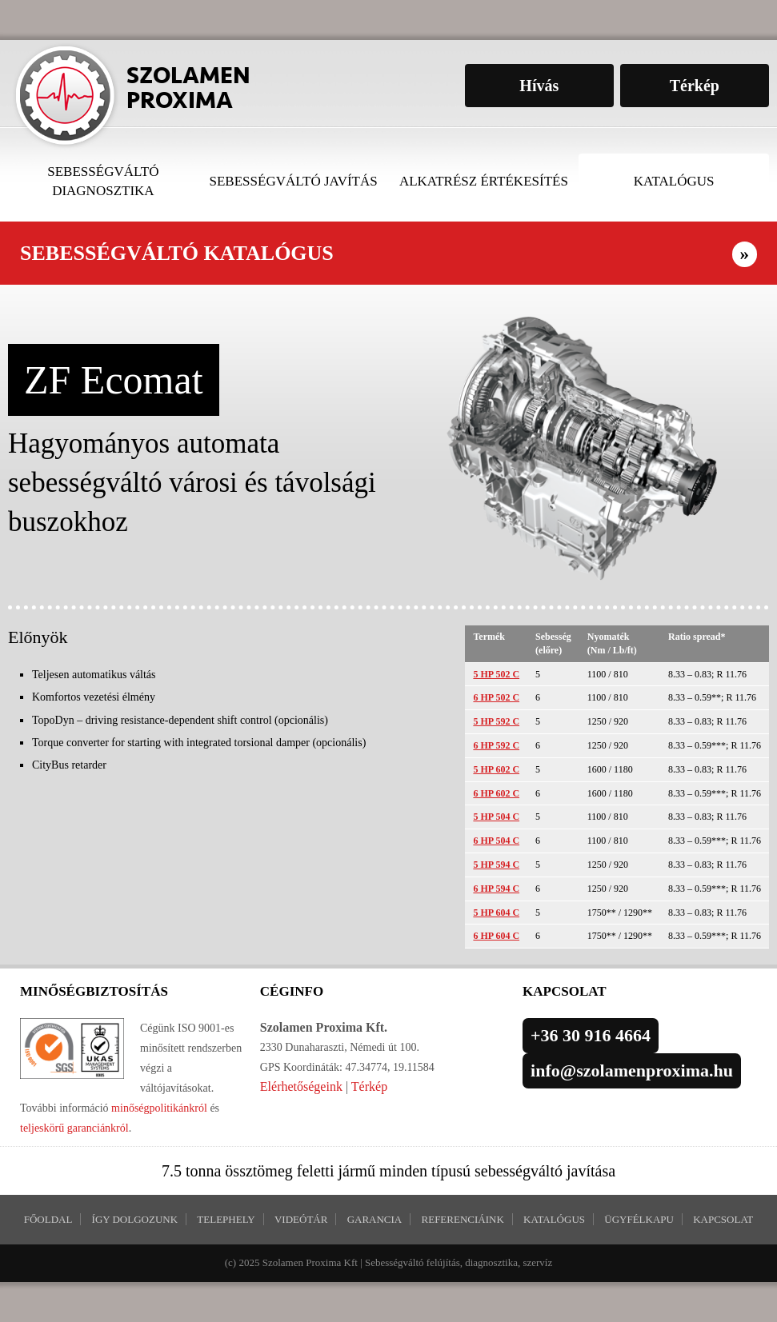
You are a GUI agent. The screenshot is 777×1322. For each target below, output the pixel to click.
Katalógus (674, 181)
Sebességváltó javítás (294, 181)
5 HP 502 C (496, 674)
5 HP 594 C (496, 864)
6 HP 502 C (496, 697)
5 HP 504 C (496, 816)
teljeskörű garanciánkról (74, 1128)
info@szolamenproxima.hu (632, 1070)
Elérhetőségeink (301, 1086)
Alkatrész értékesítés (483, 181)
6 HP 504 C (496, 840)
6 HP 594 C (496, 888)
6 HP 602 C (496, 793)
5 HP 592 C (496, 721)
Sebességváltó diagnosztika (102, 181)
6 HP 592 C (496, 745)
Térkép (369, 1086)
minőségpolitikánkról (158, 1108)
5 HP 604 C (496, 912)
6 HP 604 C (496, 935)
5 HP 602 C (496, 769)
